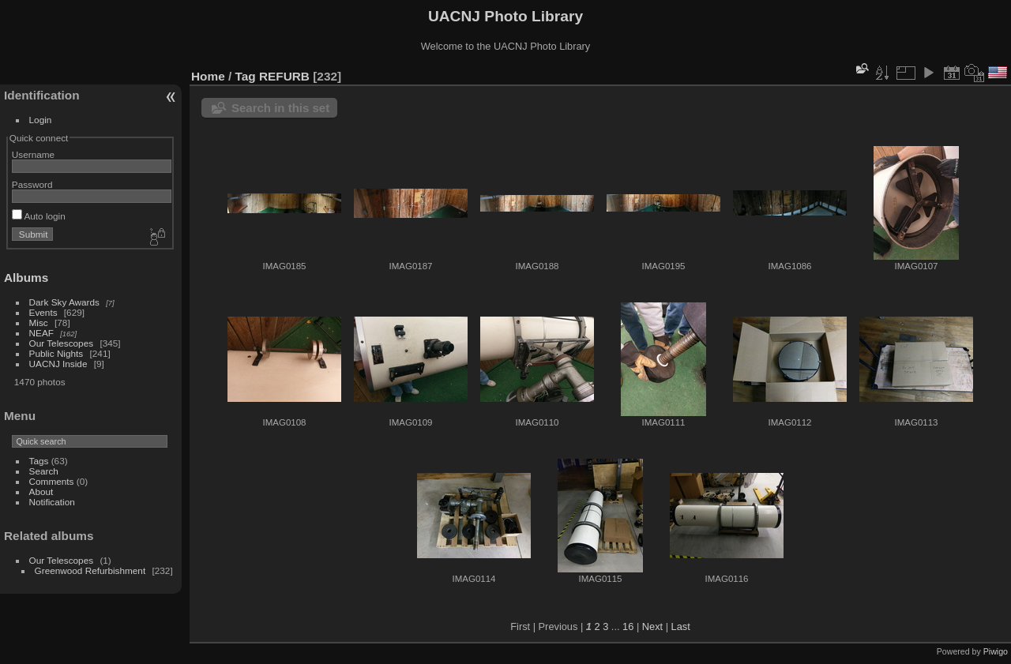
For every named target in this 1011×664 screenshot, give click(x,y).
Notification (52, 502)
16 (627, 626)
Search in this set (280, 107)
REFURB (284, 76)
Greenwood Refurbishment (90, 570)
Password (32, 184)
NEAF (41, 333)
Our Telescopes (61, 343)
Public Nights (56, 353)
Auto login (39, 216)
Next (652, 626)
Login (40, 119)
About (41, 491)
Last (680, 626)
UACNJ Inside (58, 363)
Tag (245, 76)
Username (33, 154)
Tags (39, 461)
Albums (26, 277)
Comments (51, 481)
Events (43, 312)
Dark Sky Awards (64, 302)
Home (208, 76)
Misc (38, 322)
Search (43, 471)
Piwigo (995, 651)
